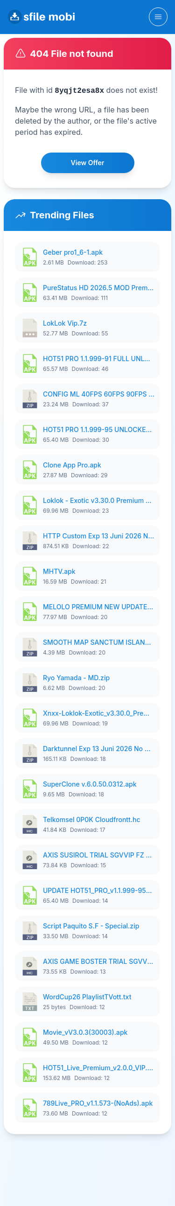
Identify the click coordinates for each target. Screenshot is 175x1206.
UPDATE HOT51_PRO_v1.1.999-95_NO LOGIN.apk (98, 890)
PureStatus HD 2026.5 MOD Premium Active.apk (98, 288)
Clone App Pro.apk (72, 465)
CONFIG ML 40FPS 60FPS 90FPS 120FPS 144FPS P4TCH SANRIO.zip (98, 394)
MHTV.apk (59, 571)
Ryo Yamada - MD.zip (76, 678)
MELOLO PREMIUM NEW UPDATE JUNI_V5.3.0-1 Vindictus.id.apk (98, 607)
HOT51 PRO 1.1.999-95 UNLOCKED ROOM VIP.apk (98, 429)
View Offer (88, 163)
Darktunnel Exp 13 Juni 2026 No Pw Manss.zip (98, 749)
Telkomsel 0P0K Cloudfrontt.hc (91, 819)
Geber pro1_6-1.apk (73, 252)
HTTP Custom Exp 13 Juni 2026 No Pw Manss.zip (98, 536)
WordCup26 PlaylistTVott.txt (87, 997)
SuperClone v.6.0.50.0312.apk (90, 784)
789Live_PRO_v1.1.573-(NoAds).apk (98, 1103)
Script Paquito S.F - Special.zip (91, 926)
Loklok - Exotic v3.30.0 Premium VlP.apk (98, 500)
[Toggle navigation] (158, 16)
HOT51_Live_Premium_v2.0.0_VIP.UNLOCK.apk (98, 1068)
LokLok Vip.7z (65, 323)
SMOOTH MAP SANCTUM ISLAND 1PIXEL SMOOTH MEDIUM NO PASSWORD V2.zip (98, 642)
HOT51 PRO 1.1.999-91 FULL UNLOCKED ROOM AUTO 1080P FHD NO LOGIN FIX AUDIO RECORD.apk (98, 358)
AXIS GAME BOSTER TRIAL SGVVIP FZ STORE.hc (98, 961)
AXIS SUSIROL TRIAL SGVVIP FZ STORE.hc (98, 855)
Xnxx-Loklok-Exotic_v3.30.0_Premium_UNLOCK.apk (98, 713)
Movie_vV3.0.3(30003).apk (85, 1032)
